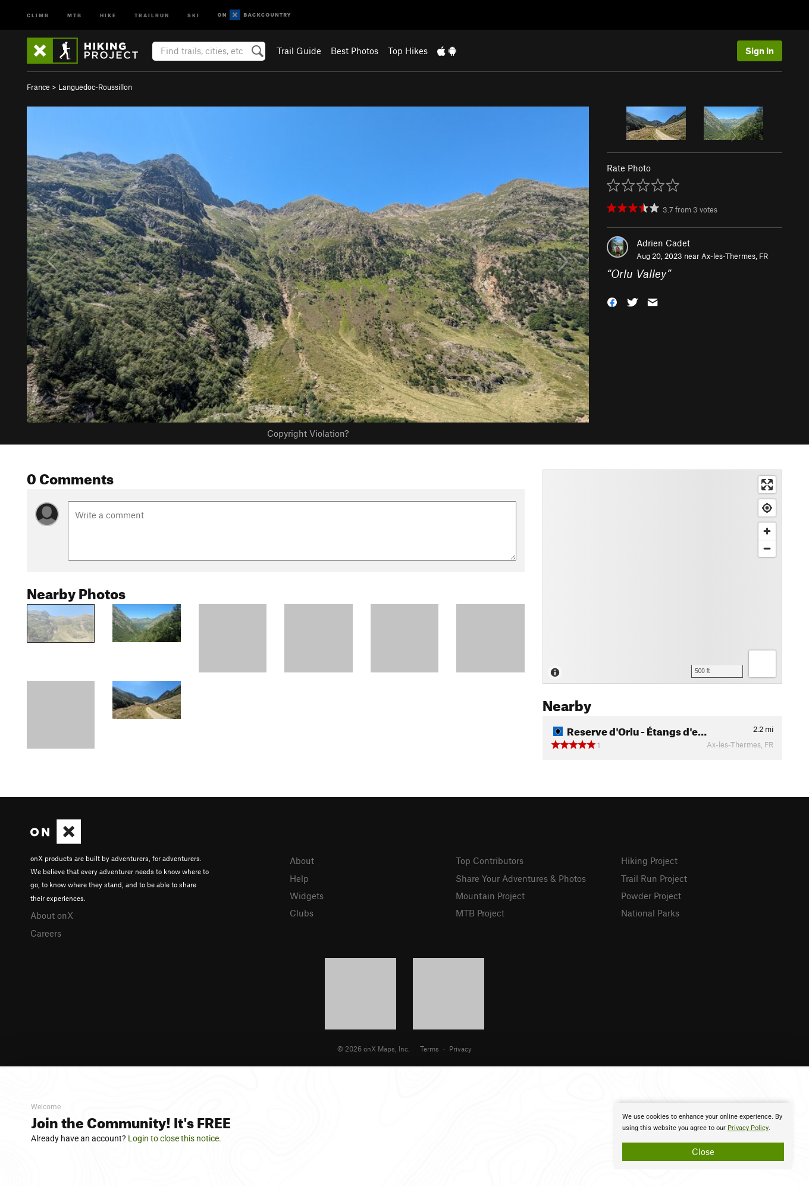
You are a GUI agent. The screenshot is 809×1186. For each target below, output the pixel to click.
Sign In (759, 50)
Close (703, 1151)
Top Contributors (489, 860)
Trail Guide (299, 50)
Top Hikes (408, 50)
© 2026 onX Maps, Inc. (373, 1048)
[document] (703, 1136)
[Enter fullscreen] (767, 484)
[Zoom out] (767, 548)
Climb (38, 14)
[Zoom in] (767, 531)
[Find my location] (767, 508)
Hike (108, 14)
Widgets (307, 895)
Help (299, 878)
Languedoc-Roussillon (95, 87)
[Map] (662, 576)
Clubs (301, 913)
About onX (51, 915)
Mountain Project (490, 895)
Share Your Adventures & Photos (521, 878)
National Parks (650, 913)
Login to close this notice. (174, 1138)
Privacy (460, 1048)
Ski (193, 14)
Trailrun (152, 14)
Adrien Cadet (663, 242)
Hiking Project (649, 860)
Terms (429, 1048)
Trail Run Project (654, 878)
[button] (612, 301)
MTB (74, 14)
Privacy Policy (748, 1128)
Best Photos (354, 50)
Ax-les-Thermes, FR (734, 256)
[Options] (762, 663)
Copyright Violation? (308, 433)
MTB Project (480, 913)
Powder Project (651, 895)
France (38, 87)
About (302, 860)
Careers (45, 933)
